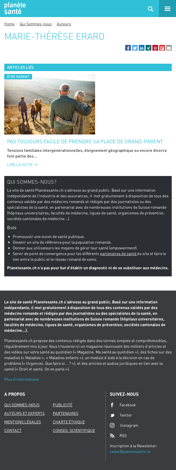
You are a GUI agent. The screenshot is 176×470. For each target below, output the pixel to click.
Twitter (121, 415)
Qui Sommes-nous (36, 23)
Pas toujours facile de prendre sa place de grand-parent (85, 141)
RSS (118, 435)
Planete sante (14, 8)
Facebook (123, 405)
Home (9, 23)
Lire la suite (22, 164)
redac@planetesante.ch (130, 451)
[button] (128, 48)
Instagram (124, 425)
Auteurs (64, 23)
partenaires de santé (118, 253)
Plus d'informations (21, 379)
